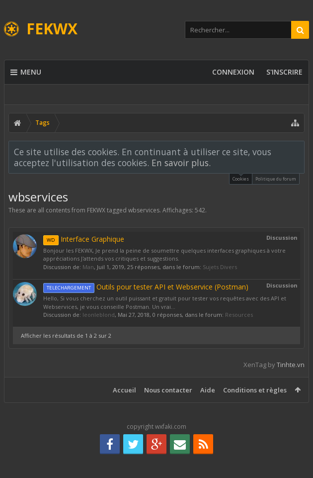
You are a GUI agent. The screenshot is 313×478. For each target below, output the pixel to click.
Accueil (124, 389)
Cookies (241, 178)
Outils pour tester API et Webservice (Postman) (145, 286)
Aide (207, 389)
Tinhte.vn (291, 364)
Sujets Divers (220, 267)
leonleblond (98, 314)
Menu (25, 72)
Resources (239, 314)
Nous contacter (168, 389)
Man (88, 267)
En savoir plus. (181, 163)
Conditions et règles (255, 389)
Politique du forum (275, 179)
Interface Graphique (83, 239)
